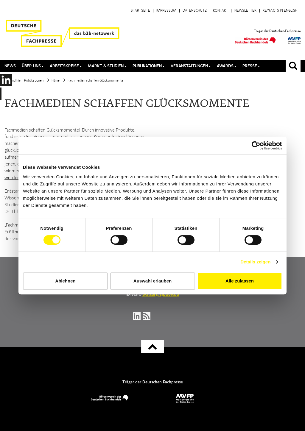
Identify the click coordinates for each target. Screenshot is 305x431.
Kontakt (220, 11)
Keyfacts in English (280, 11)
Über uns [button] (33, 66)
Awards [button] (226, 66)
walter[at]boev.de (160, 294)
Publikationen (33, 80)
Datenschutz (195, 11)
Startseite (140, 11)
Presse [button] (251, 66)
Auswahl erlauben (152, 280)
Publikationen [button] (149, 66)
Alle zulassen (239, 280)
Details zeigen (255, 261)
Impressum (166, 11)
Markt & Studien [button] (107, 66)
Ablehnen (65, 280)
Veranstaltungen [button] (191, 66)
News (10, 66)
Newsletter (245, 11)
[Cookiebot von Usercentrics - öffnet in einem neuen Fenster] (256, 145)
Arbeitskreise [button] (66, 66)
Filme (56, 80)
